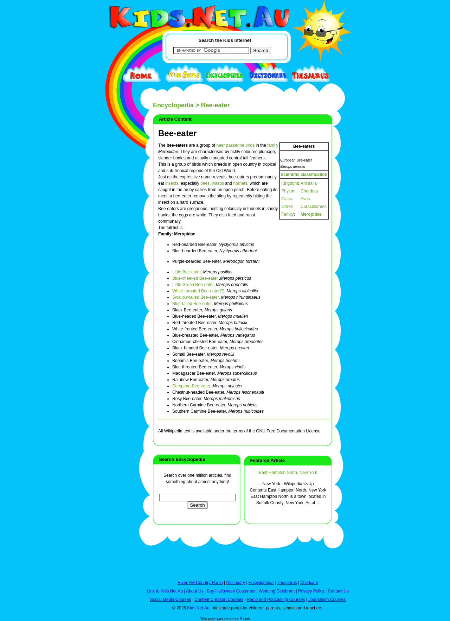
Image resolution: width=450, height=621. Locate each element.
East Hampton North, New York (288, 472)
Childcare (309, 582)
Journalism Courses (327, 599)
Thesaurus (287, 582)
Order (286, 206)
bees (205, 183)
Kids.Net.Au (198, 608)
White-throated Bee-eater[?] (198, 291)
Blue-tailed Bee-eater (192, 303)
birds (250, 145)
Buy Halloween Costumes (231, 591)
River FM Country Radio (200, 582)
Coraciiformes (314, 206)
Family (287, 214)
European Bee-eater (191, 386)
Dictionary (235, 582)
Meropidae (311, 214)
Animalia (309, 183)
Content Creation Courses (218, 599)
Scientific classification (304, 174)
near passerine (230, 145)
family (272, 145)
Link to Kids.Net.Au (165, 591)
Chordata (309, 191)
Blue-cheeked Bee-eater (195, 278)
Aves (305, 198)
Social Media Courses (170, 599)
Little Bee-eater (186, 272)
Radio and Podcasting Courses (276, 599)
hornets (240, 183)
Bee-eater (177, 133)
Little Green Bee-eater (192, 284)
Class (286, 198)
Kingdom (289, 183)
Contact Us (338, 591)
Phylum (288, 191)
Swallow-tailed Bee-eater (195, 297)
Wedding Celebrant (277, 591)
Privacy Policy (311, 591)
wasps (218, 183)
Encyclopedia (173, 105)
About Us (194, 591)
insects (171, 183)
